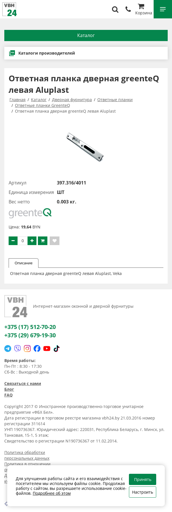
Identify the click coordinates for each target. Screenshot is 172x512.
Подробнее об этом (52, 493)
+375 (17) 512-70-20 (30, 327)
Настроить (142, 492)
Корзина (143, 10)
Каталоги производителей (42, 53)
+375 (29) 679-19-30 (30, 335)
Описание (23, 262)
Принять (142, 479)
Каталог (86, 35)
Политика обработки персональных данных (26, 455)
